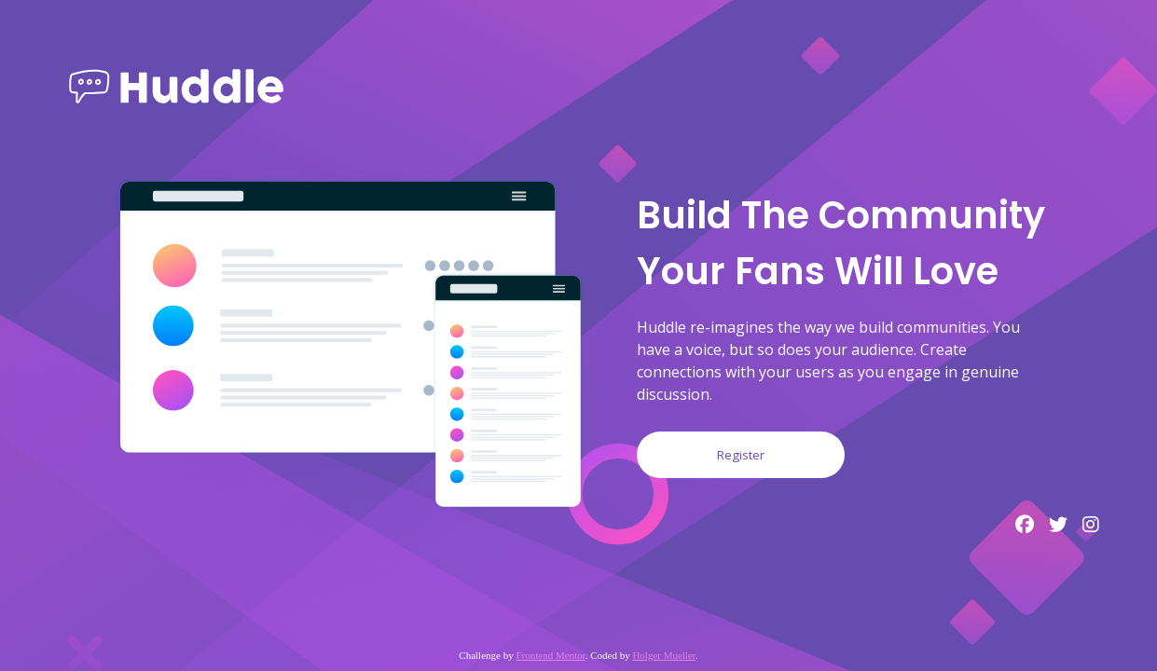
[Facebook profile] (1024, 524)
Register (740, 454)
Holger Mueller (664, 655)
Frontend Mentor (550, 655)
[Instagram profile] (1090, 524)
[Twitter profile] (1058, 524)
